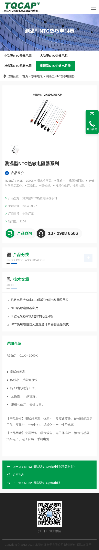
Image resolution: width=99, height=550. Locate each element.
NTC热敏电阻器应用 (22, 308)
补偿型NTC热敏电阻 (18, 65)
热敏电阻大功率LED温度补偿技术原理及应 (37, 300)
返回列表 (15, 475)
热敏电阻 (37, 76)
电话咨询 (92, 129)
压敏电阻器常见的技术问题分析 (30, 316)
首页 (25, 76)
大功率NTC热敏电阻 (54, 55)
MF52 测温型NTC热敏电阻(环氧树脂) (49, 466)
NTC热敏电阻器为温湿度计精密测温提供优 (38, 324)
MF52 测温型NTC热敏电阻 (42, 483)
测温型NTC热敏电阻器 (55, 65)
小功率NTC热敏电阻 (18, 55)
